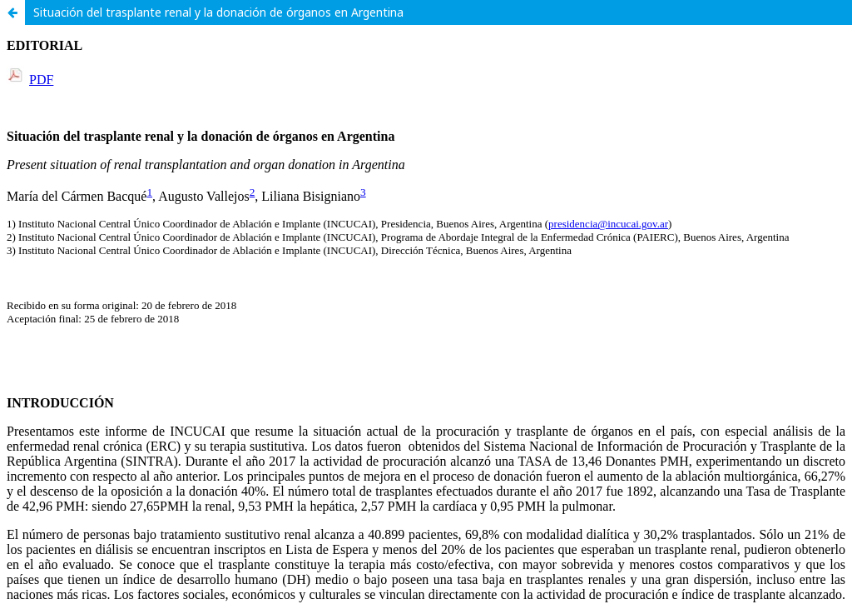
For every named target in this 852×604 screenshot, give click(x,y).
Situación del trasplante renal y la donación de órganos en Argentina (218, 12)
